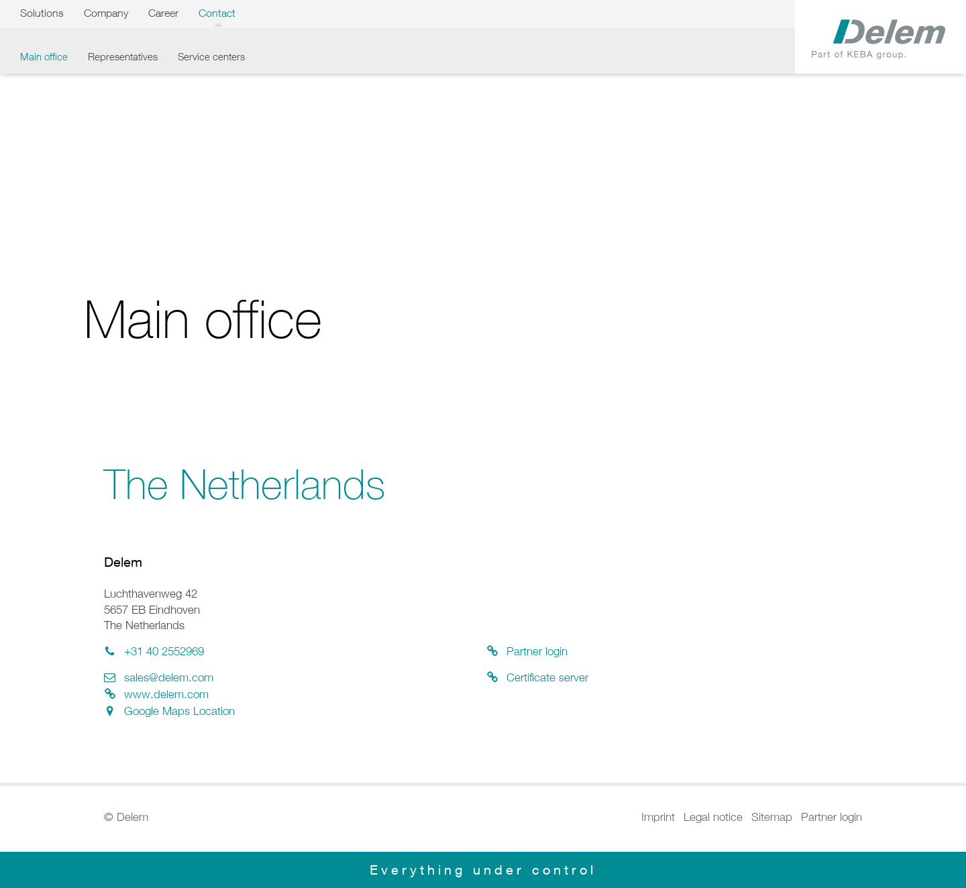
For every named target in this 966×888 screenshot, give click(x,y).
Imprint (658, 817)
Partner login (831, 817)
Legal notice (713, 817)
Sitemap (771, 817)
